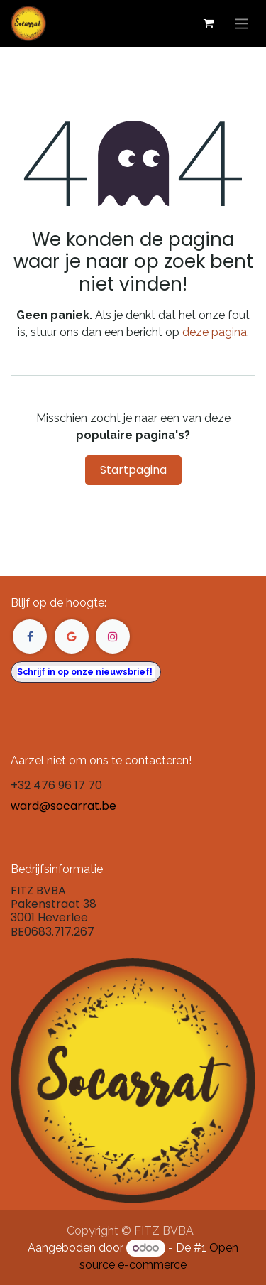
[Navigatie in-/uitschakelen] (241, 23)
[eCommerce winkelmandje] (208, 23)
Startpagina (133, 470)
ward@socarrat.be (63, 806)
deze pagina (214, 332)
